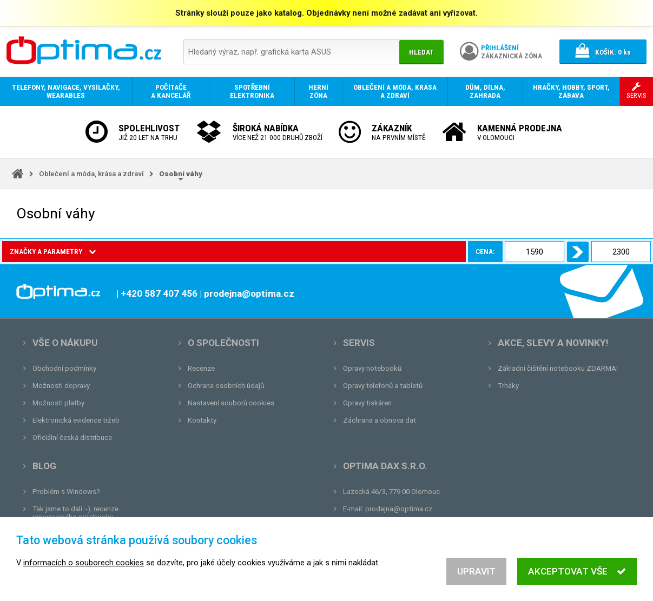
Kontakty (202, 420)
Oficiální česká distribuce (72, 437)
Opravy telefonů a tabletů (383, 386)
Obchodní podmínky (64, 368)
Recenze (201, 368)
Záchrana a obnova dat (379, 420)
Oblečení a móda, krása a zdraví (91, 174)
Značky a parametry (53, 252)
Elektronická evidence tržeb (76, 420)
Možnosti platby (58, 403)
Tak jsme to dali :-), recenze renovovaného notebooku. (75, 513)
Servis (359, 342)
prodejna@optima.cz (398, 509)
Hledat (421, 52)
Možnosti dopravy (61, 386)
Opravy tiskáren (367, 403)
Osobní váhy (180, 174)
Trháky (508, 386)
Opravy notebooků (372, 368)
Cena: (123, 252)
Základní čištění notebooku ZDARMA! (558, 368)
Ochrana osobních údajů (226, 386)
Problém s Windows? (66, 492)
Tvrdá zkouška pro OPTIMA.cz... (83, 551)
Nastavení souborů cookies (231, 403)
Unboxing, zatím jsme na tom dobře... (91, 534)
